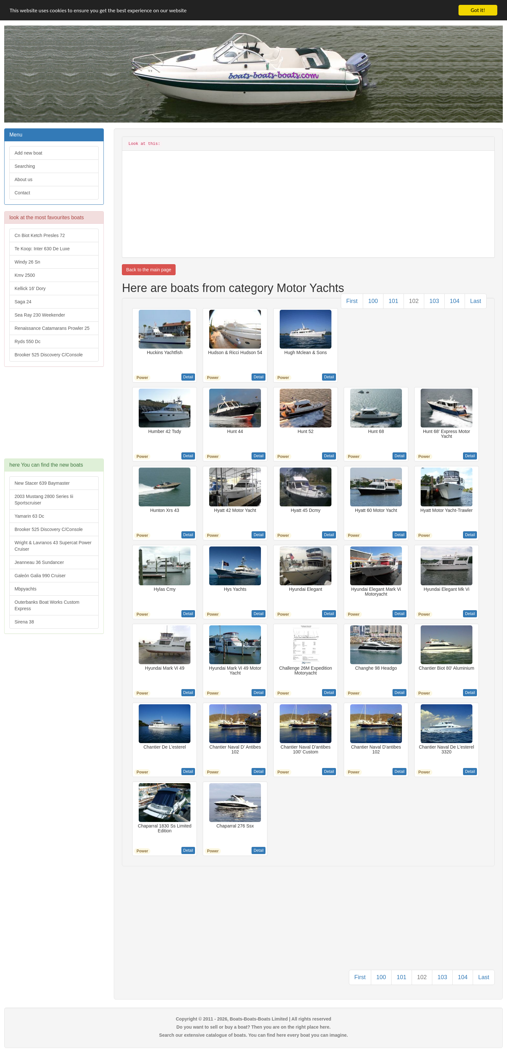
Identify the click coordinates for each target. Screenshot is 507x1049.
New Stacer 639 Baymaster (42, 483)
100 (373, 301)
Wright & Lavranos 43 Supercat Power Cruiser (53, 546)
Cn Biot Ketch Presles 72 (40, 235)
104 (454, 301)
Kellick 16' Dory (30, 288)
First (352, 301)
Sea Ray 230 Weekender (40, 315)
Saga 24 (23, 301)
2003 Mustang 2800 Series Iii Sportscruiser (44, 499)
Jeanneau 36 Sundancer (39, 562)
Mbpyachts (26, 588)
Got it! (478, 10)
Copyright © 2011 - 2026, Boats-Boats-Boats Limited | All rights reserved (253, 1019)
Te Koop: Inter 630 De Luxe (42, 248)
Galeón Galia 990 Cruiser (40, 575)
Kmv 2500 (25, 275)
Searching (25, 166)
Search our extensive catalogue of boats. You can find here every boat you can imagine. (253, 1035)
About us (23, 179)
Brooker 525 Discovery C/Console (49, 354)
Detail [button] (188, 377)
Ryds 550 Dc (27, 341)
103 (434, 301)
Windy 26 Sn (27, 262)
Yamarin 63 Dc (29, 516)
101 (393, 301)
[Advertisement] (54, 415)
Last (475, 301)
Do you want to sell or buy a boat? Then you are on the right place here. (254, 1027)
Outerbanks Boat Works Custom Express (47, 605)
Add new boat (28, 153)
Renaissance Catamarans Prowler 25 (52, 328)
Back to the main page (148, 269)
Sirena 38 (24, 621)
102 (414, 301)
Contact (22, 192)
